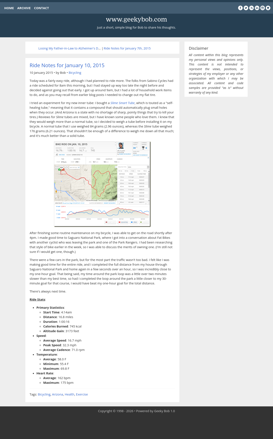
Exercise (82, 394)
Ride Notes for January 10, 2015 (67, 65)
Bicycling (75, 72)
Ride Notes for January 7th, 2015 (127, 48)
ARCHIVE (24, 8)
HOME (9, 8)
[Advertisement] (136, 426)
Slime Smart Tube (122, 103)
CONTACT (41, 8)
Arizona (57, 394)
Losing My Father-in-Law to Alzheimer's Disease (72, 48)
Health (69, 394)
